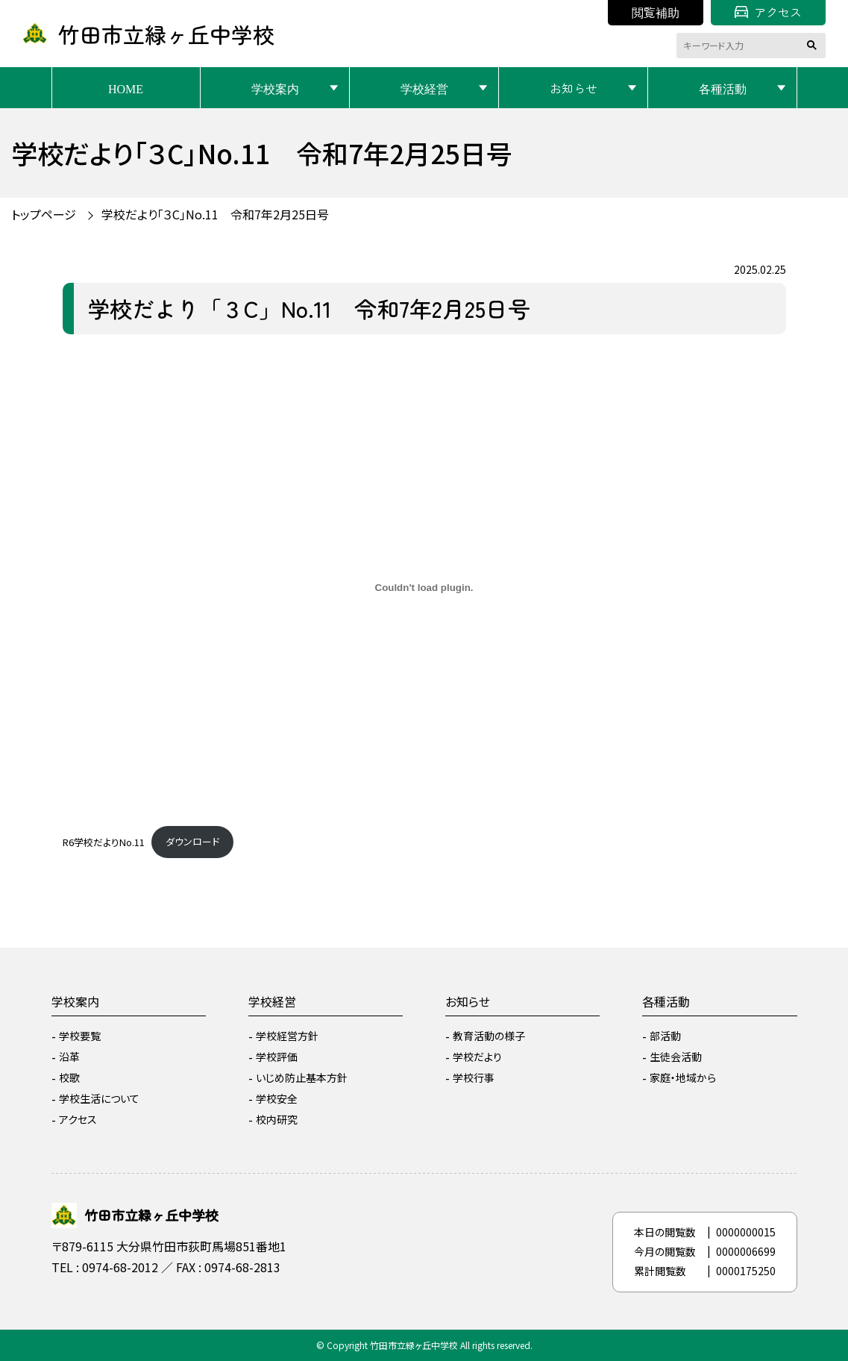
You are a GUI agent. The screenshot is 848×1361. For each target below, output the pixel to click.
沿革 (69, 1056)
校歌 (69, 1077)
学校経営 (424, 88)
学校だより (477, 1056)
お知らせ (573, 88)
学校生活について (99, 1098)
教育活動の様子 (489, 1035)
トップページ (43, 214)
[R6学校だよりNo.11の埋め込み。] (424, 588)
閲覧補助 (655, 12)
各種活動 (723, 88)
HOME (125, 88)
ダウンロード (192, 841)
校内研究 (277, 1119)
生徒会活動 (676, 1056)
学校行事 (473, 1077)
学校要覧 (80, 1035)
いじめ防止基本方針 (302, 1077)
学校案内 (275, 88)
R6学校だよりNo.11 (104, 841)
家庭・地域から (683, 1077)
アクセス (768, 12)
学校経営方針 (287, 1035)
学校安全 (277, 1098)
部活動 (665, 1035)
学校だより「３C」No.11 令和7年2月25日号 (215, 214)
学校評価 (277, 1056)
